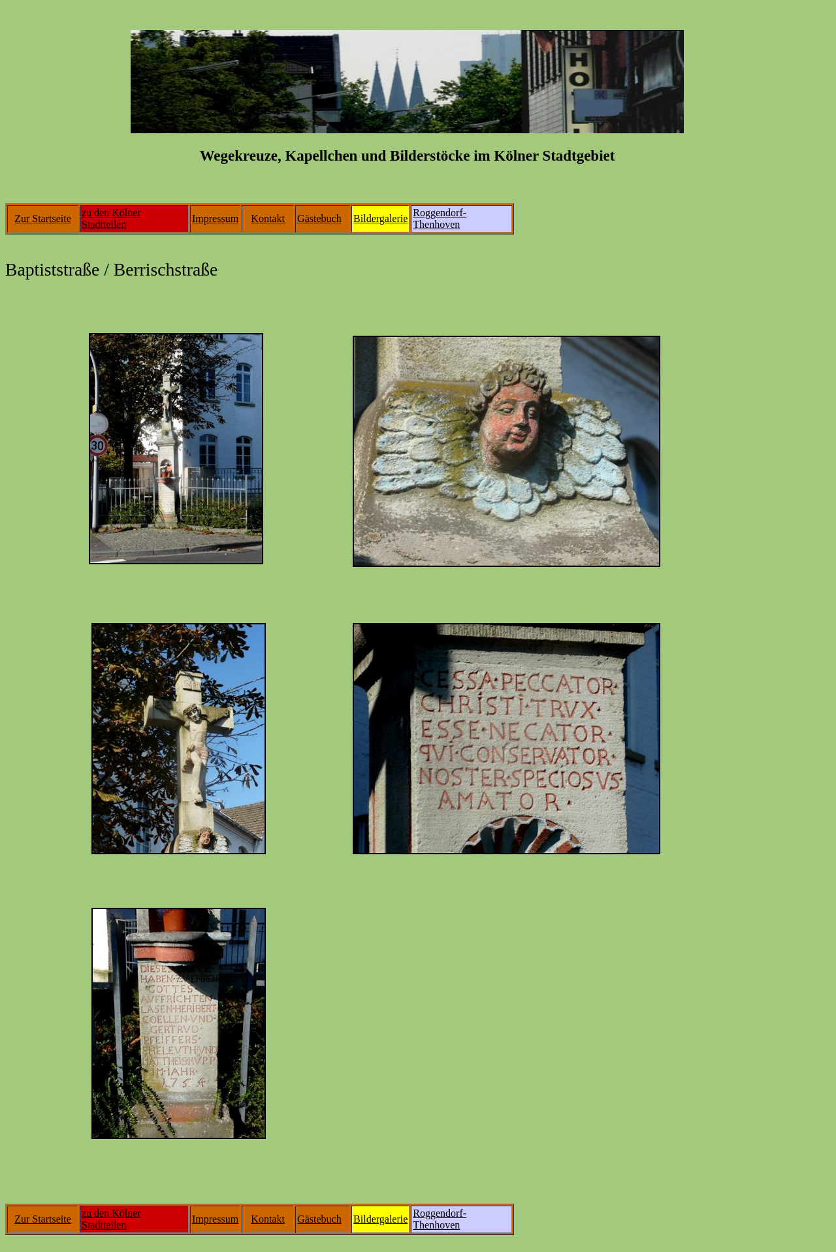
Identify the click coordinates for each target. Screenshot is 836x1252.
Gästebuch (319, 218)
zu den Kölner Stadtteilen (111, 218)
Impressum (215, 218)
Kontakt (268, 218)
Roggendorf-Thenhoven (439, 218)
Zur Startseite (42, 218)
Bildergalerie (380, 218)
